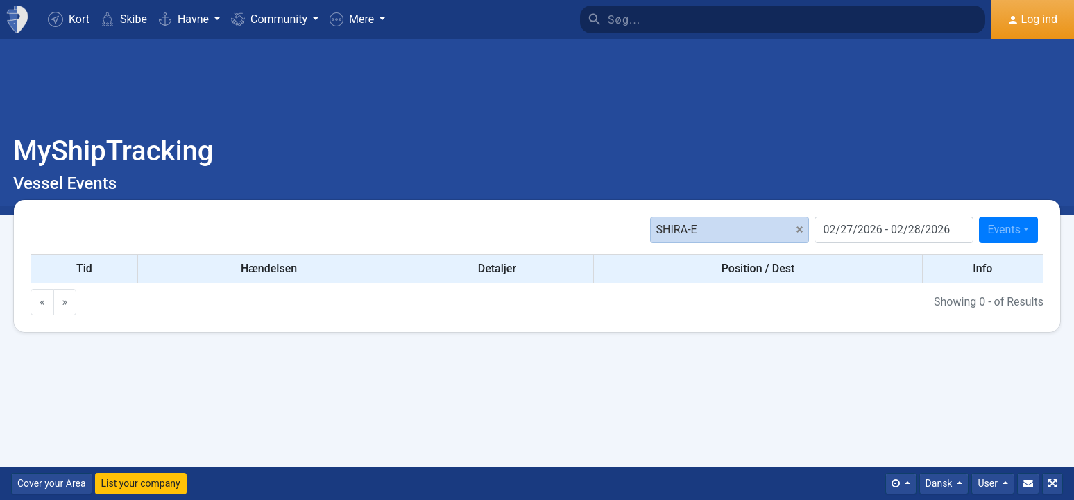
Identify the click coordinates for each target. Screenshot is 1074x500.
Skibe (124, 19)
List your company (140, 483)
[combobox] (1008, 230)
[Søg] (796, 19)
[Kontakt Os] (1028, 483)
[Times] (901, 483)
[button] (357, 19)
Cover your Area (51, 483)
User (989, 483)
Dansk (940, 483)
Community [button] (270, 19)
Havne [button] (185, 19)
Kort (69, 19)
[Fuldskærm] (1052, 483)
